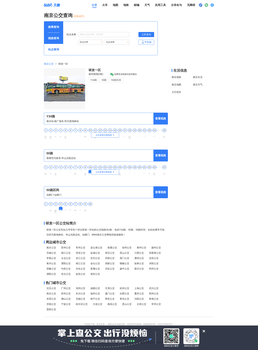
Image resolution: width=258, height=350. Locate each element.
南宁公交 (95, 298)
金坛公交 (95, 263)
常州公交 (80, 247)
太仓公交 (66, 258)
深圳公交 (80, 288)
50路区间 (116, 80)
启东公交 (154, 258)
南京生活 (197, 77)
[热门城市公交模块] (106, 282)
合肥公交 (124, 293)
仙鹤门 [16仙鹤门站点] (120, 134)
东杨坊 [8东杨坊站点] (80, 171)
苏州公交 (66, 247)
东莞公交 (51, 298)
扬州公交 (156, 247)
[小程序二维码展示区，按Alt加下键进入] (201, 5)
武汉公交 (154, 288)
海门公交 (124, 258)
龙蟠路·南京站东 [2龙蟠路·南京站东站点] (50, 136)
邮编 (136, 5)
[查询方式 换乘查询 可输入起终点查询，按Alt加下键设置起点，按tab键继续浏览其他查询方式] (53, 27)
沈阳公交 (139, 298)
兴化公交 (80, 268)
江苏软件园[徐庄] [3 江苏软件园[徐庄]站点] (55, 211)
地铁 (126, 5)
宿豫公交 (51, 268)
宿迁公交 (110, 252)
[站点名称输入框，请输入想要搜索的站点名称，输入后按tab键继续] (103, 34)
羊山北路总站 (164, 172)
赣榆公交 (124, 263)
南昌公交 (112, 304)
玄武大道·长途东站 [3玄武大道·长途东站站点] (55, 173)
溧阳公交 (66, 263)
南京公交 (48, 63)
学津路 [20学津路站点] (139, 171)
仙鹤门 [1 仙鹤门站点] (45, 208)
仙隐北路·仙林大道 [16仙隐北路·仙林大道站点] (120, 173)
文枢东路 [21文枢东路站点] (144, 135)
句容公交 (66, 268)
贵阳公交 (51, 309)
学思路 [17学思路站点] (124, 171)
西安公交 (110, 298)
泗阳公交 (51, 274)
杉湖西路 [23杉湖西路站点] (154, 135)
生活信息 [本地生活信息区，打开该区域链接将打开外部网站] (180, 70)
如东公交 (80, 274)
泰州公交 (141, 247)
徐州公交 (127, 247)
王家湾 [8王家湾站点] (80, 134)
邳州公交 (154, 268)
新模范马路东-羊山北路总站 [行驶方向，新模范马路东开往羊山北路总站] (61, 158)
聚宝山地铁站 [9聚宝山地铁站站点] (85, 135)
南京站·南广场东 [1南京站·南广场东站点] (45, 136)
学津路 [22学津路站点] (149, 134)
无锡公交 (51, 252)
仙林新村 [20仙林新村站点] (139, 135)
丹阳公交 (110, 258)
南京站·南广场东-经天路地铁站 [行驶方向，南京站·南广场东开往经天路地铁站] (62, 121)
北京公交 (51, 288)
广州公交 (66, 288)
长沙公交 (80, 293)
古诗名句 (176, 5)
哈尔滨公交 (82, 304)
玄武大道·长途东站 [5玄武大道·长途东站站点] (65, 136)
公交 (94, 5)
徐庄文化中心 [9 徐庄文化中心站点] (85, 209)
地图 (115, 5)
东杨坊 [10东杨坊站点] (90, 134)
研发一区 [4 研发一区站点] (60, 209)
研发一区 (95, 70)
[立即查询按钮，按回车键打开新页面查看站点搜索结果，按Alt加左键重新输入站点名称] (146, 34)
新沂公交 (139, 268)
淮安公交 (80, 252)
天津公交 (110, 288)
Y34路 (93, 80)
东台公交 (66, 274)
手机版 (146, 42)
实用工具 (160, 5)
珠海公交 (154, 298)
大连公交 (97, 304)
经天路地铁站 (164, 135)
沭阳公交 (154, 263)
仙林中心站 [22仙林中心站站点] (149, 172)
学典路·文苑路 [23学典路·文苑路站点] (154, 173)
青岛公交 (124, 298)
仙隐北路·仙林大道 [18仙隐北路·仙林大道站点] (129, 136)
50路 (104, 80)
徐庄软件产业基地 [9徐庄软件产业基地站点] (85, 173)
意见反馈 (100, 324)
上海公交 (139, 288)
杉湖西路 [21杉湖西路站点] (144, 172)
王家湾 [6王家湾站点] (70, 171)
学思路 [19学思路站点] (134, 134)
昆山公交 (124, 252)
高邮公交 (110, 263)
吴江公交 (80, 258)
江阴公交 (139, 252)
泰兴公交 (51, 263)
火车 (105, 5)
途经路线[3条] (96, 74)
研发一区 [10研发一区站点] (90, 172)
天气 (147, 5)
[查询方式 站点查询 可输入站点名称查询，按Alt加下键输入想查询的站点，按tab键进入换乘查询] (53, 49)
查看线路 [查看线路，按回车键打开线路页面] (160, 118)
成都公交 (95, 288)
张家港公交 (155, 252)
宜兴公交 (95, 258)
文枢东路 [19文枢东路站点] (134, 172)
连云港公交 (96, 247)
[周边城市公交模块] (106, 242)
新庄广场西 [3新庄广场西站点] (55, 135)
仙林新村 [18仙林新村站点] (129, 172)
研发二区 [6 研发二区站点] (70, 209)
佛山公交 (66, 298)
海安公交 (95, 274)
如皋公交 (139, 263)
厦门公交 (110, 293)
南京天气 (197, 84)
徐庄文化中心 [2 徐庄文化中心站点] (50, 209)
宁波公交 (66, 304)
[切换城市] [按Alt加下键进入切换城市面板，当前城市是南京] (78, 16)
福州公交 (95, 293)
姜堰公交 (95, 268)
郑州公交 (154, 293)
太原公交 (141, 304)
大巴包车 (176, 92)
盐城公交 (95, 252)
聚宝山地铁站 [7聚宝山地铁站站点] (75, 172)
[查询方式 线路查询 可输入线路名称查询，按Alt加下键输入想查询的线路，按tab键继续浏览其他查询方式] (53, 38)
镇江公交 (66, 252)
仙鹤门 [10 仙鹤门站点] (90, 208)
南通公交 (112, 247)
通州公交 (139, 258)
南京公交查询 (58, 15)
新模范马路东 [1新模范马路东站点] (45, 172)
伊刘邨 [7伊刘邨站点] (75, 134)
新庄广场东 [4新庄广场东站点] (60, 135)
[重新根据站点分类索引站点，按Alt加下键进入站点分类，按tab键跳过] (90, 42)
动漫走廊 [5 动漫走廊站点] (65, 209)
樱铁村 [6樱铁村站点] (70, 134)
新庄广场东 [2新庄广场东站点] (50, 172)
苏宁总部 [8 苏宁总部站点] (80, 209)
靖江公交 (80, 263)
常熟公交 (51, 258)
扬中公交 (124, 268)
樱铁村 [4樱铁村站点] (60, 171)
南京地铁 (176, 77)
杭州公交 (124, 288)
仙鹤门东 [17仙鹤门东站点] (124, 135)
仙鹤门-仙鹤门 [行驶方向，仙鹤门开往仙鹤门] (54, 194)
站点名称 (98, 34)
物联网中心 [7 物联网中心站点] (75, 209)
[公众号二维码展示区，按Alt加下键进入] (206, 5)
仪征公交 (110, 268)
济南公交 (51, 304)
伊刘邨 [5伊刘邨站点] (65, 171)
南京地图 (176, 84)
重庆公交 (139, 293)
